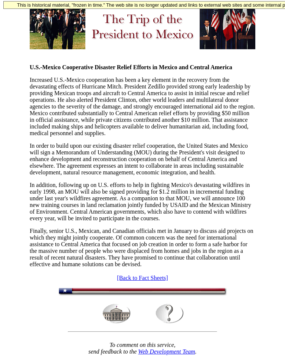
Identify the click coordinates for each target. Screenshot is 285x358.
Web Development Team (166, 351)
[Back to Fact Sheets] (142, 278)
